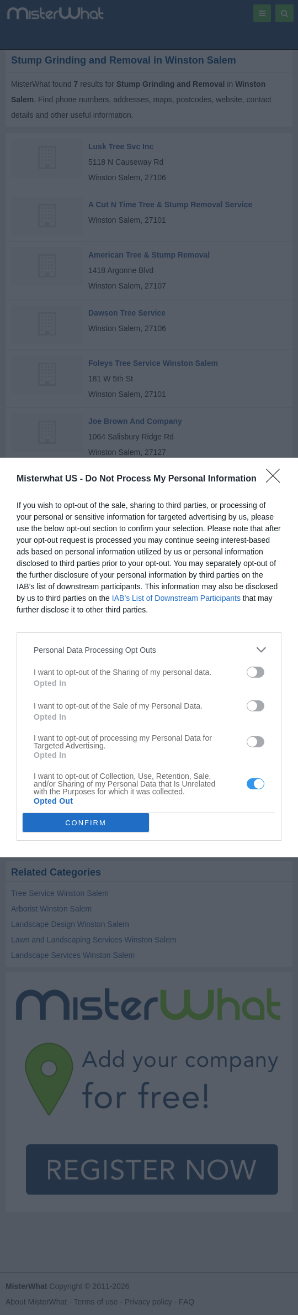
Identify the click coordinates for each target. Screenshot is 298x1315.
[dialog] (149, 657)
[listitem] (149, 650)
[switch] (255, 672)
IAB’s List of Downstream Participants (176, 598)
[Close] (276, 479)
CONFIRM (86, 823)
